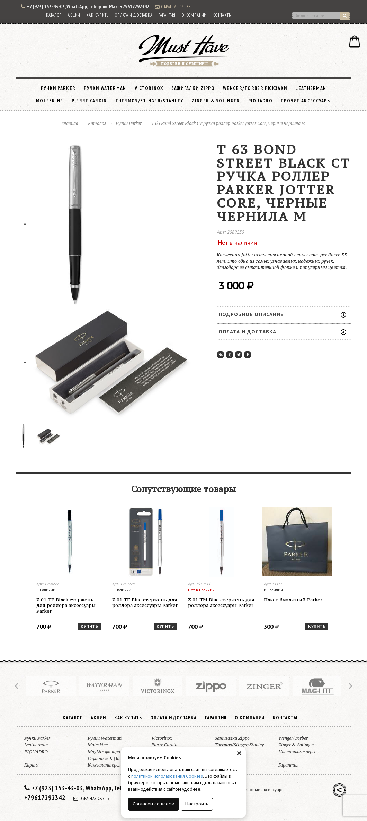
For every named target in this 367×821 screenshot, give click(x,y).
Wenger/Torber (293, 738)
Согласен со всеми (153, 804)
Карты (31, 765)
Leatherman (310, 88)
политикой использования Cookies (167, 776)
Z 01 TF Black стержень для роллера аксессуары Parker (66, 605)
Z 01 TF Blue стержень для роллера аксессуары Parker (145, 602)
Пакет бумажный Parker (293, 599)
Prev (17, 686)
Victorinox (149, 88)
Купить (89, 626)
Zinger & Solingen (215, 101)
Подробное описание (282, 314)
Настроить (196, 804)
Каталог (54, 15)
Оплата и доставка (134, 15)
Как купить (97, 15)
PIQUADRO (260, 101)
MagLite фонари (104, 751)
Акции (74, 15)
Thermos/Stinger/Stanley (149, 101)
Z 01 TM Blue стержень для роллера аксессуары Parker (221, 602)
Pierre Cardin (89, 101)
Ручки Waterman (105, 88)
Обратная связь (172, 6)
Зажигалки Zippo (193, 88)
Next (350, 686)
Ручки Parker (58, 88)
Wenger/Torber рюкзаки (255, 88)
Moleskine (49, 101)
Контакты (222, 15)
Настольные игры (296, 751)
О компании (194, 15)
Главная (69, 123)
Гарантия (167, 15)
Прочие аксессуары (306, 101)
